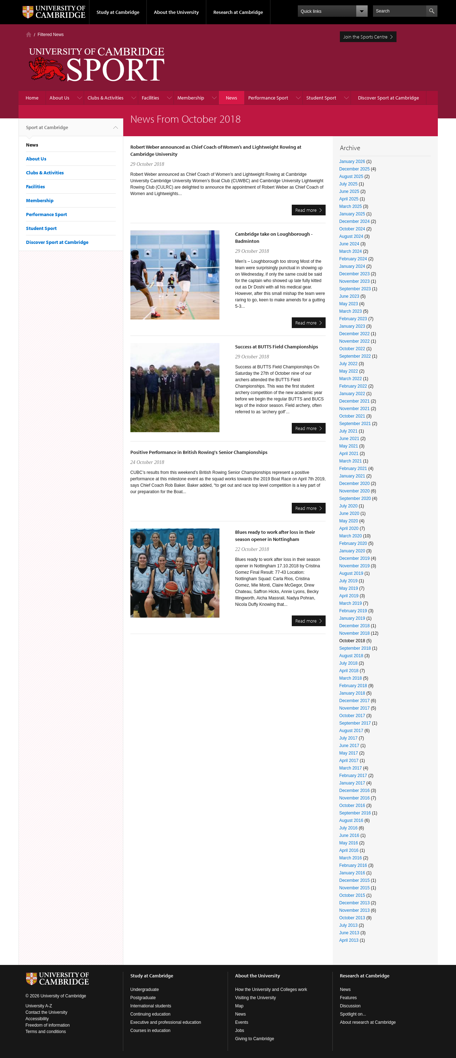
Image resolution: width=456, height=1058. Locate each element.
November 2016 (354, 798)
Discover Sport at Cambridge (388, 97)
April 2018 (348, 670)
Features (348, 997)
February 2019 (353, 610)
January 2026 (352, 161)
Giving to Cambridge (254, 1038)
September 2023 (355, 288)
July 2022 (348, 363)
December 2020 (354, 483)
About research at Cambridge (368, 1022)
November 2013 (354, 910)
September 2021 (355, 423)
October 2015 (352, 895)
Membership (190, 97)
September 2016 (355, 813)
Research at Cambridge (238, 12)
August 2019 (351, 573)
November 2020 (354, 491)
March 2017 (350, 768)
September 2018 (355, 648)
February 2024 (353, 258)
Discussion (350, 1005)
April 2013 (348, 940)
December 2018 (354, 625)
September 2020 (355, 498)
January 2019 (352, 618)
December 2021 (354, 401)
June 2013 (349, 932)
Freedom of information (48, 1025)
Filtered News (51, 34)
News (231, 97)
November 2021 (354, 408)
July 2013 (348, 925)
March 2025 (350, 206)
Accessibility (37, 1018)
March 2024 (350, 251)
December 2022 (354, 333)
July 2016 (348, 828)
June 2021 (349, 438)
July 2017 (348, 738)
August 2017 (351, 730)
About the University (176, 12)
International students (150, 1005)
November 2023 (354, 281)
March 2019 (350, 603)
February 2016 (353, 865)
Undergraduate (144, 989)
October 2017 (352, 715)
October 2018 (352, 640)
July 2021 (348, 431)
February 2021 (353, 468)
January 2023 (352, 326)
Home (29, 34)
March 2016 (350, 857)
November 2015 (354, 887)
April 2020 (348, 528)
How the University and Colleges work (271, 989)
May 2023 (348, 303)
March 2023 (350, 311)
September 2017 (355, 723)
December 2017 (354, 700)
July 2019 (348, 580)
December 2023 (354, 273)
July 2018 (348, 663)
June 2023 (349, 296)
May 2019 (348, 588)
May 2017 (348, 753)
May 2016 (348, 842)
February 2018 (353, 685)
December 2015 (354, 880)
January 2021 (352, 476)
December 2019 (354, 558)
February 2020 (353, 543)
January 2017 (352, 783)
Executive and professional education (165, 1022)
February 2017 (353, 775)
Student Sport (321, 97)
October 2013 (352, 917)
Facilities (150, 97)
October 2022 (352, 348)
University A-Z (39, 1005)
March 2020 (350, 535)
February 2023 (353, 318)
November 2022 (354, 341)
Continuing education (150, 1014)
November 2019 (354, 565)
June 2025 (349, 191)
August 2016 (351, 820)
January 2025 (352, 213)
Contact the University (46, 1012)
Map (239, 1005)
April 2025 (348, 198)
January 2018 (352, 693)
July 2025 (348, 184)
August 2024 (351, 236)
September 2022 (355, 356)
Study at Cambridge (118, 12)
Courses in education (150, 1030)
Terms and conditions (46, 1031)
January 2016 (352, 872)
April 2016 (348, 850)
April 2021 (348, 453)
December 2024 (354, 221)
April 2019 (348, 595)
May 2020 (348, 520)
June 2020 (349, 513)
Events (241, 1022)
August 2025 (351, 176)
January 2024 (352, 266)
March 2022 (350, 378)
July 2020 (348, 506)
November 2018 (354, 633)
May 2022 (348, 371)
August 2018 (351, 655)
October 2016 (352, 805)
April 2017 (348, 760)
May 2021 (348, 446)
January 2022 (352, 393)
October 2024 (352, 228)
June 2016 (349, 835)
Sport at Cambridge (47, 130)
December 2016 (354, 790)
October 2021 (352, 416)
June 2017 (349, 745)
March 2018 (350, 678)
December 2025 (354, 169)
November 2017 (354, 708)
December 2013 (354, 902)
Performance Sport (268, 97)
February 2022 (353, 386)
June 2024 (349, 243)
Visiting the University (255, 997)
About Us (59, 97)
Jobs (239, 1030)
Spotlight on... (353, 1014)
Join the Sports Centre (365, 37)
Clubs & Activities (106, 97)
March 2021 (350, 461)
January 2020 (352, 550)
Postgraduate (143, 997)
